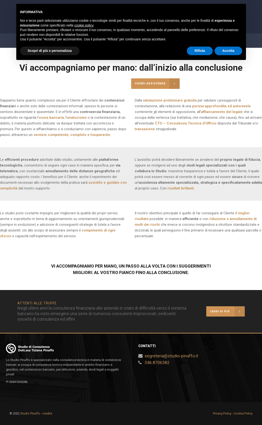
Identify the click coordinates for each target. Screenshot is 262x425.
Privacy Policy (222, 413)
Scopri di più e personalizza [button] (50, 51)
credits (47, 413)
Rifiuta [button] (200, 51)
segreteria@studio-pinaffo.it (171, 355)
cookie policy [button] (83, 25)
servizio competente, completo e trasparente (71, 135)
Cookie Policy (243, 413)
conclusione (173, 272)
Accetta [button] (228, 51)
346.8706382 (157, 362)
